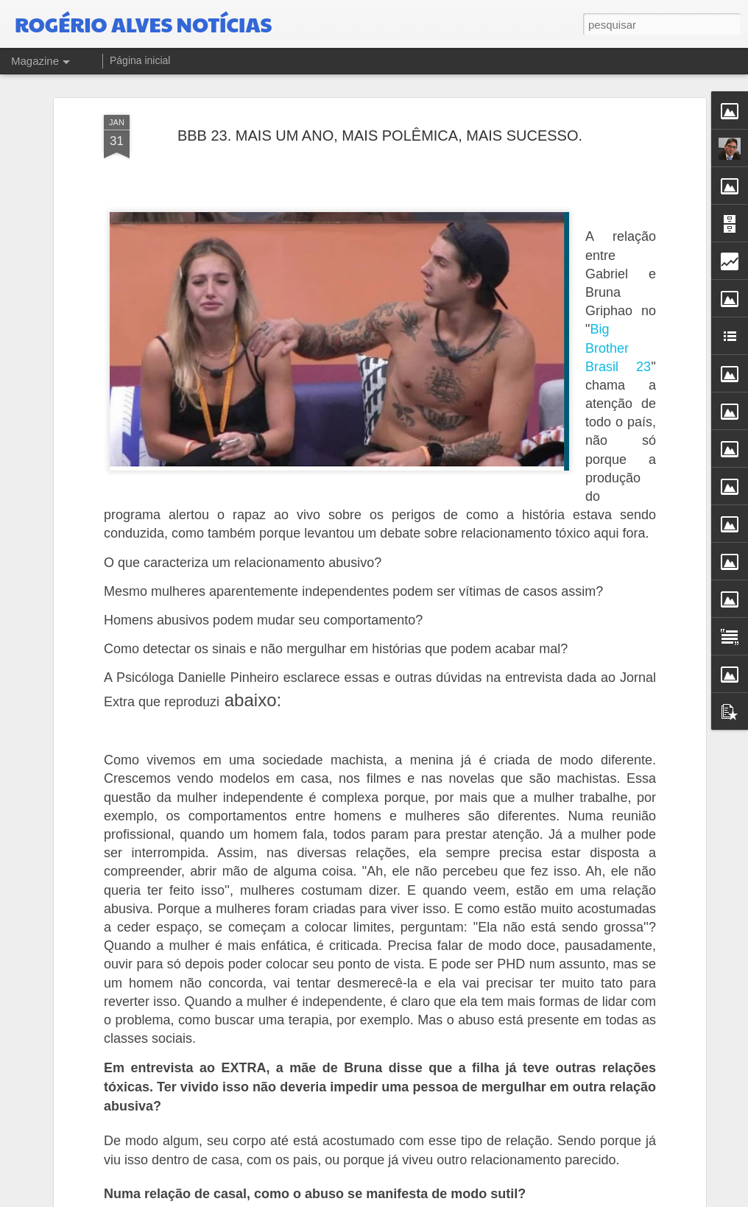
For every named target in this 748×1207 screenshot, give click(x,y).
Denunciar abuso (637, 1198)
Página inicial (140, 60)
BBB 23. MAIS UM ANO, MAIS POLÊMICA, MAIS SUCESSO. (379, 108)
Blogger (589, 1198)
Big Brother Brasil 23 (618, 321)
